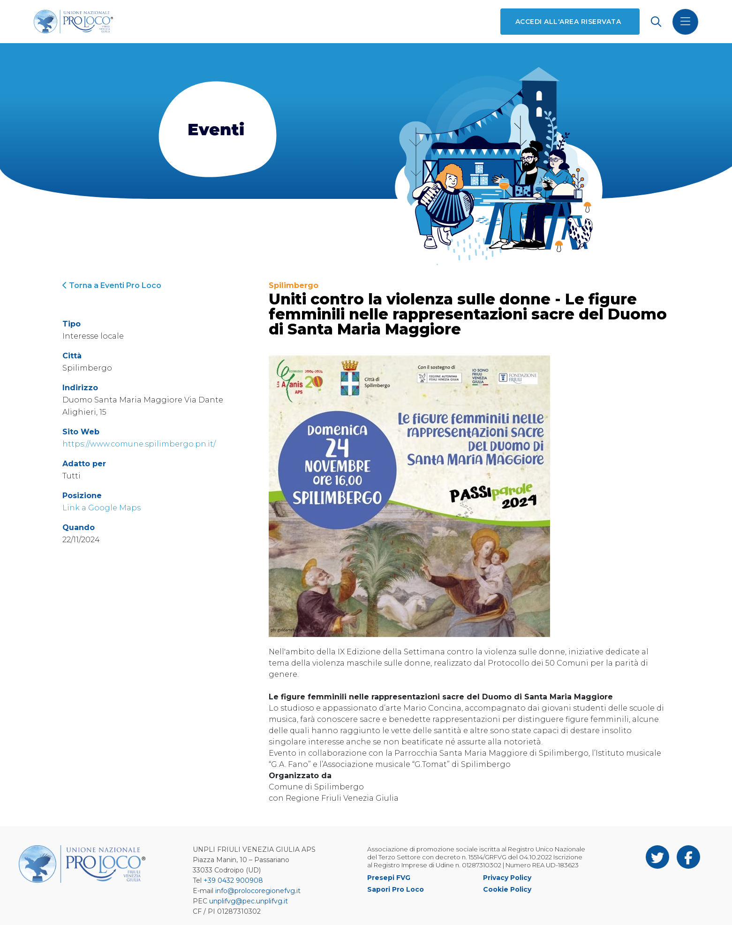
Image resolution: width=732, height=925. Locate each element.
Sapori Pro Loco (395, 889)
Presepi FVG (388, 877)
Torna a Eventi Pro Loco (111, 285)
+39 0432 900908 (233, 880)
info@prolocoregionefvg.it (258, 891)
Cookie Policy (507, 889)
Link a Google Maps (101, 507)
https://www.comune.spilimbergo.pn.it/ (139, 444)
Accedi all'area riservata (568, 21)
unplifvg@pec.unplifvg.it (248, 901)
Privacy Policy (507, 877)
